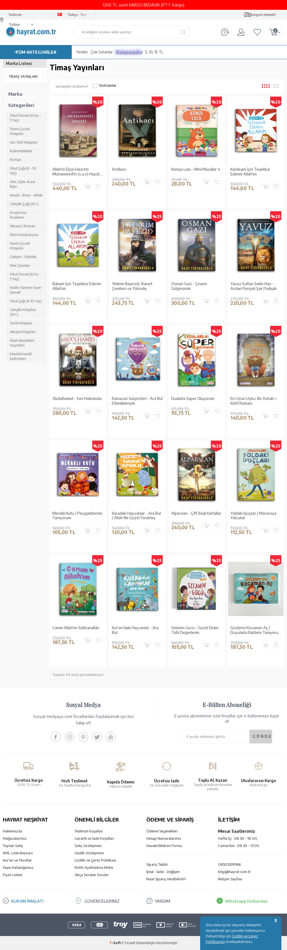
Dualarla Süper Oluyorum (192, 398)
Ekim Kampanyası (24, 234)
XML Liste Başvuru (18, 853)
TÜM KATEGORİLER (35, 52)
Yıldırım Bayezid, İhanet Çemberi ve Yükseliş (132, 286)
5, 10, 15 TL (154, 52)
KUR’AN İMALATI (27, 901)
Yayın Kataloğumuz (18, 867)
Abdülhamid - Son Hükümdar (77, 398)
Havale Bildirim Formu (164, 845)
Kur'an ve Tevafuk (17, 860)
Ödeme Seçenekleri (162, 831)
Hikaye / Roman (22, 226)
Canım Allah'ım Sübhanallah (75, 628)
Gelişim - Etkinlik (23, 256)
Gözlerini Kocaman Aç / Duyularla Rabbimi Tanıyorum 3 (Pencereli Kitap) (255, 630)
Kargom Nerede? (263, 15)
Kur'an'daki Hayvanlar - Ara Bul (135, 630)
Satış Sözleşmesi (88, 845)
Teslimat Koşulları (89, 831)
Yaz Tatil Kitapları (24, 142)
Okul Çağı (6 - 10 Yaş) (23, 170)
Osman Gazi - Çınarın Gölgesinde (189, 286)
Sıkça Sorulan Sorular (92, 874)
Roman (15, 159)
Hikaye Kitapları (23, 331)
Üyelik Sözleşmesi (89, 853)
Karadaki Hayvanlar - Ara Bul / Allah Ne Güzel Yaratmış (136, 515)
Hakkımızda (12, 831)
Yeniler (82, 52)
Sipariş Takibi (157, 864)
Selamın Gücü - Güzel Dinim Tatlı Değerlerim (195, 630)
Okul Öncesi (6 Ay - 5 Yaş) (25, 117)
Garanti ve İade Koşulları (94, 838)
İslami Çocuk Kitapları (20, 131)
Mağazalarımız (15, 838)
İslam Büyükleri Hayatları (22, 342)
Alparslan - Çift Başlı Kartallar (196, 513)
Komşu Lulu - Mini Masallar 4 (195, 169)
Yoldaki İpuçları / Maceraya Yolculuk (253, 515)
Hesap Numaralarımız (163, 838)
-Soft (115, 943)
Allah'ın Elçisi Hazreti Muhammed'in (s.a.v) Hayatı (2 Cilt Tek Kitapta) (76, 172)
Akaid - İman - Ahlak (26, 195)
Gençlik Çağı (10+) (24, 204)
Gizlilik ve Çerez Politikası (95, 860)
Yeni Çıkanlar (20, 265)
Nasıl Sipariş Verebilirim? (166, 879)
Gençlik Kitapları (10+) (23, 312)
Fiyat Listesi (12, 874)
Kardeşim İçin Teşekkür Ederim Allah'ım (250, 171)
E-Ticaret (128, 943)
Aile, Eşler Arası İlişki (22, 184)
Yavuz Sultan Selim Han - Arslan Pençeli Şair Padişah (253, 286)
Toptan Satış (13, 845)
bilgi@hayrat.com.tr (234, 871)
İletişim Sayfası (230, 879)
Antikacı (119, 169)
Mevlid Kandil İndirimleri (21, 356)
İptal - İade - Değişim (163, 871)
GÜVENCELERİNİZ (102, 901)
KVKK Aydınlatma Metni (94, 867)
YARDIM (162, 901)
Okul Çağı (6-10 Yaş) (26, 301)
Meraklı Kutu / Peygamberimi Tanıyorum (77, 515)
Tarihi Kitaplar (21, 323)
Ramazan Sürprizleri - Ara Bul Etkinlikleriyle (137, 401)
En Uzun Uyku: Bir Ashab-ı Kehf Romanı (253, 401)
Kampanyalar (128, 52)
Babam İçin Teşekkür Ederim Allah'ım (76, 286)
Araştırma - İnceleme (19, 214)
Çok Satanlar (102, 52)
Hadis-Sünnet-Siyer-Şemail (26, 289)
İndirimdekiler (21, 151)
